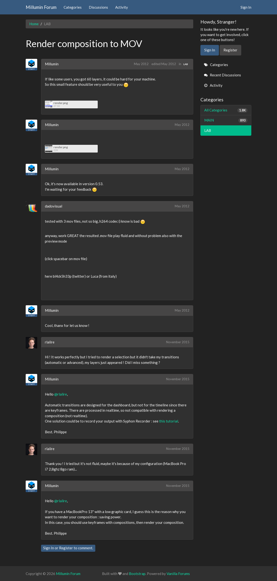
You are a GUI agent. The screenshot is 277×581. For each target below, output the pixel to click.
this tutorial (168, 421)
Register (66, 548)
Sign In (246, 7)
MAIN (226, 120)
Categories (73, 7)
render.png (61, 102)
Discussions (98, 7)
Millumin (52, 64)
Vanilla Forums (178, 573)
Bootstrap (137, 573)
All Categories (226, 110)
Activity (121, 7)
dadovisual (53, 206)
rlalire (49, 342)
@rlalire (60, 394)
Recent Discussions (222, 75)
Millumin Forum (41, 7)
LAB (185, 64)
